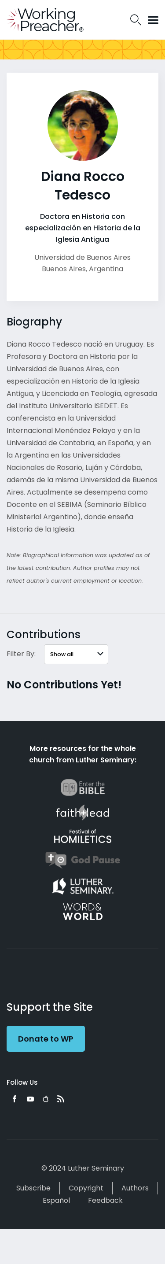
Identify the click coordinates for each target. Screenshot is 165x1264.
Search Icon (135, 19)
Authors (135, 1188)
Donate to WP (45, 1038)
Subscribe (33, 1188)
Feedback (105, 1200)
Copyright (86, 1188)
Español (56, 1200)
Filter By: (21, 654)
